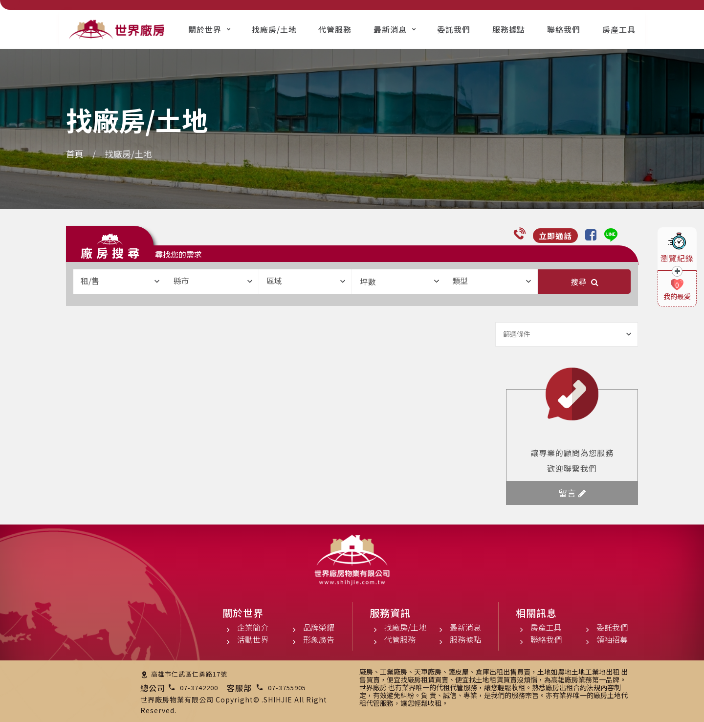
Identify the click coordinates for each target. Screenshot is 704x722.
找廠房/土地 (274, 29)
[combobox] (119, 281)
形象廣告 (318, 639)
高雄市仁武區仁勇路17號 (189, 673)
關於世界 (204, 29)
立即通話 (555, 235)
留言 (572, 492)
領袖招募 (612, 639)
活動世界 (252, 639)
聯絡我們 (563, 29)
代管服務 (335, 29)
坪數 (400, 281)
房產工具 (619, 29)
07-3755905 (287, 687)
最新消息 (390, 29)
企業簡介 (252, 627)
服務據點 (509, 29)
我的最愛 (677, 296)
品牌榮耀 (318, 627)
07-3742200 (199, 687)
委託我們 (453, 29)
